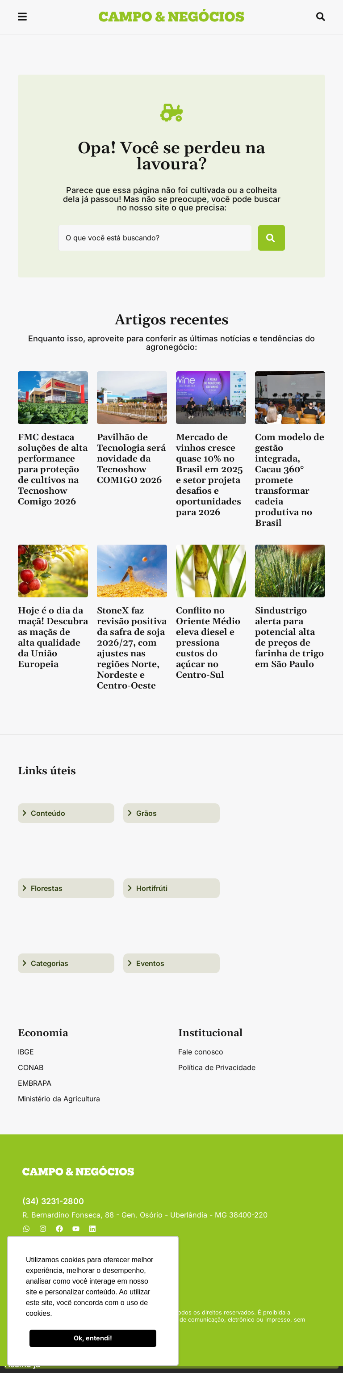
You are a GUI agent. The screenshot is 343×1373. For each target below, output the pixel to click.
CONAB (30, 1074)
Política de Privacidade (216, 1074)
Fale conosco (200, 1058)
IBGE (26, 1058)
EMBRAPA (34, 1089)
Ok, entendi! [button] (93, 1338)
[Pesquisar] (267, 241)
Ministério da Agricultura (59, 1105)
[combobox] (150, 241)
